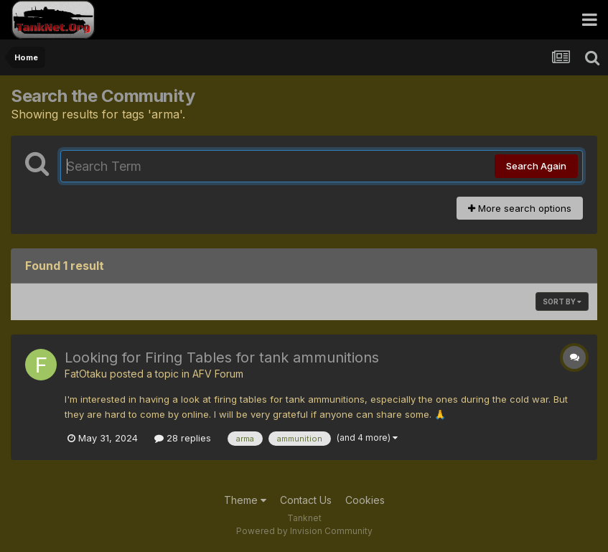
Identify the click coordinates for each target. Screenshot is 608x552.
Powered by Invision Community (304, 530)
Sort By (562, 301)
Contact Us (306, 500)
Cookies (365, 500)
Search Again (536, 166)
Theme (245, 500)
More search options (519, 208)
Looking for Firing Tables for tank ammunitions (222, 357)
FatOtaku (86, 374)
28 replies (182, 438)
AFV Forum (217, 374)
